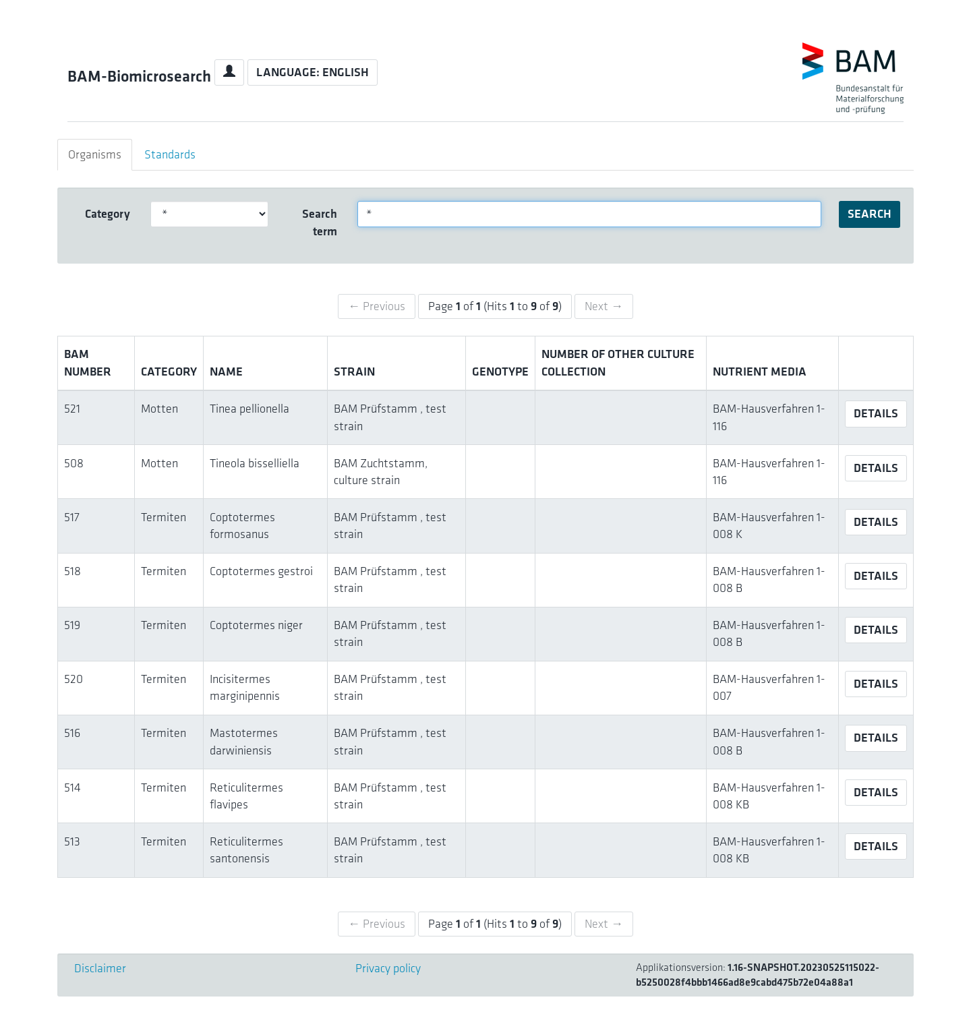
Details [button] (876, 413)
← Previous (376, 306)
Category (107, 213)
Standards (170, 154)
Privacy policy (388, 968)
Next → (604, 306)
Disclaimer (100, 968)
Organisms (94, 154)
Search (869, 213)
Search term (319, 222)
